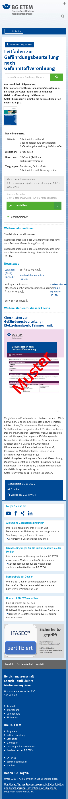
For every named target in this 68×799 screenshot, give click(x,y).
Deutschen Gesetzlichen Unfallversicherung (32, 614)
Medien (11, 765)
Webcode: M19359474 (23, 495)
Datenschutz (13, 714)
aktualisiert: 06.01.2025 (21, 484)
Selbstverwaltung (16, 735)
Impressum (13, 710)
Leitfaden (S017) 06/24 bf (10, 273)
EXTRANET (12, 758)
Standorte (12, 739)
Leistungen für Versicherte (21, 746)
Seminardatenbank (17, 762)
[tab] (34, 205)
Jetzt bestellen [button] (18, 205)
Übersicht (9, 664)
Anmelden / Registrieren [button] (19, 44)
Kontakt (40, 664)
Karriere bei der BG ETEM (20, 750)
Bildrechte (12, 717)
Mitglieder (12, 743)
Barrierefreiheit (25, 664)
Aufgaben (12, 731)
